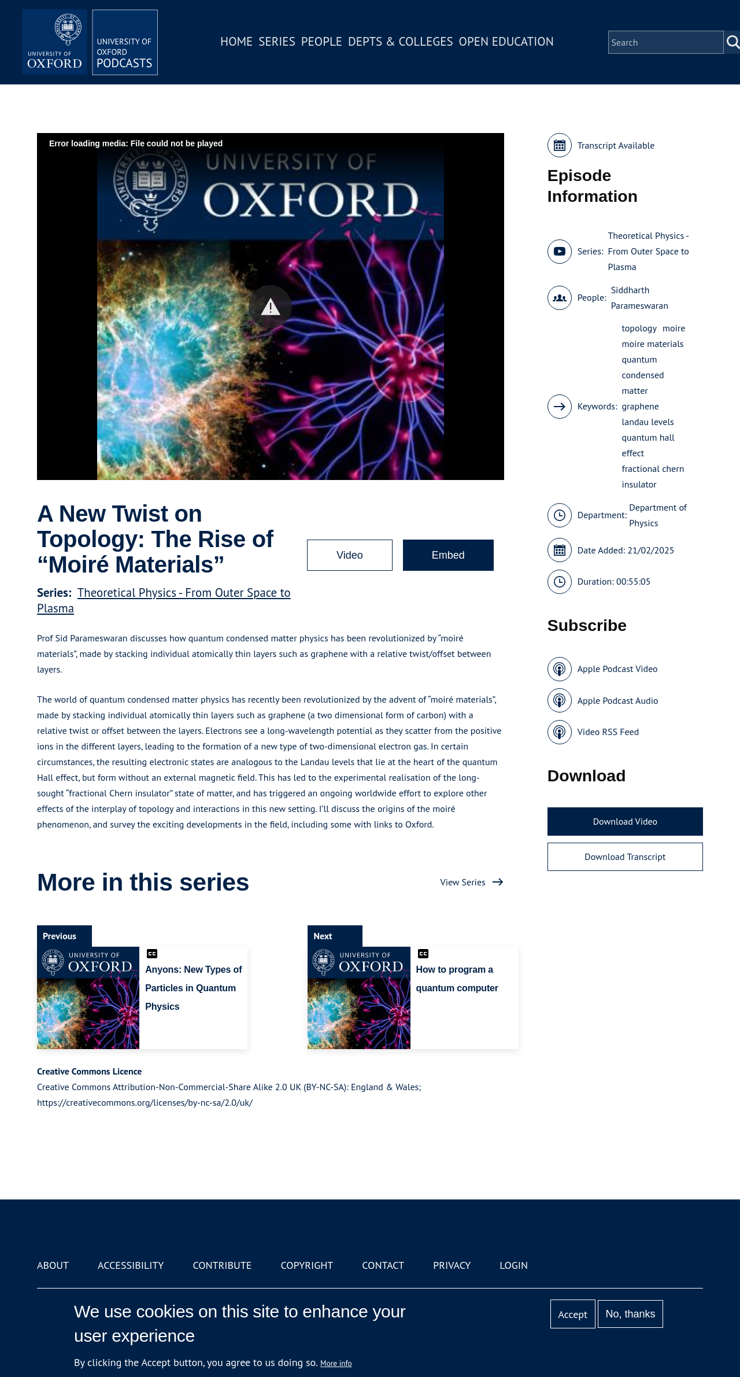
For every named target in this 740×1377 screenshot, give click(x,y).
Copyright (306, 1265)
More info (336, 1363)
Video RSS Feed (608, 731)
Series (278, 42)
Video (349, 555)
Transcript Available (616, 145)
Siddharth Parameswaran (639, 297)
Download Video (625, 821)
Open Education (507, 42)
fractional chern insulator (653, 476)
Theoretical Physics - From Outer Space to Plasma (648, 251)
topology (639, 328)
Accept (572, 1314)
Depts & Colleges (402, 42)
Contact (383, 1265)
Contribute (222, 1265)
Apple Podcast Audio (618, 700)
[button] (270, 306)
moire (674, 328)
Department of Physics (658, 515)
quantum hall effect (648, 445)
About (53, 1265)
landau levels (648, 421)
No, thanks (630, 1314)
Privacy (452, 1265)
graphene (640, 406)
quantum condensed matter (643, 374)
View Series (463, 882)
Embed (448, 555)
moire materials (653, 343)
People (322, 42)
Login (514, 1265)
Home (238, 42)
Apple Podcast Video (618, 668)
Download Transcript (624, 856)
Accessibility (131, 1265)
